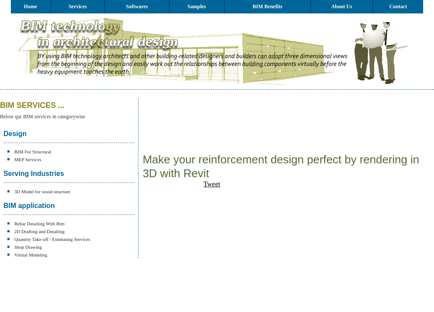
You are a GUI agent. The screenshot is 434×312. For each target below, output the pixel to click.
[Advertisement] (171, 125)
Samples (196, 6)
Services (78, 6)
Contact (398, 6)
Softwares (137, 6)
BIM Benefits (267, 6)
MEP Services (27, 159)
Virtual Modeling (30, 254)
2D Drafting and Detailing (39, 231)
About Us (341, 6)
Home (30, 6)
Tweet (212, 184)
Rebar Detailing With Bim (39, 223)
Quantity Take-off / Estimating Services (52, 239)
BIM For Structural (32, 151)
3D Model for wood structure (42, 191)
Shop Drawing (28, 247)
